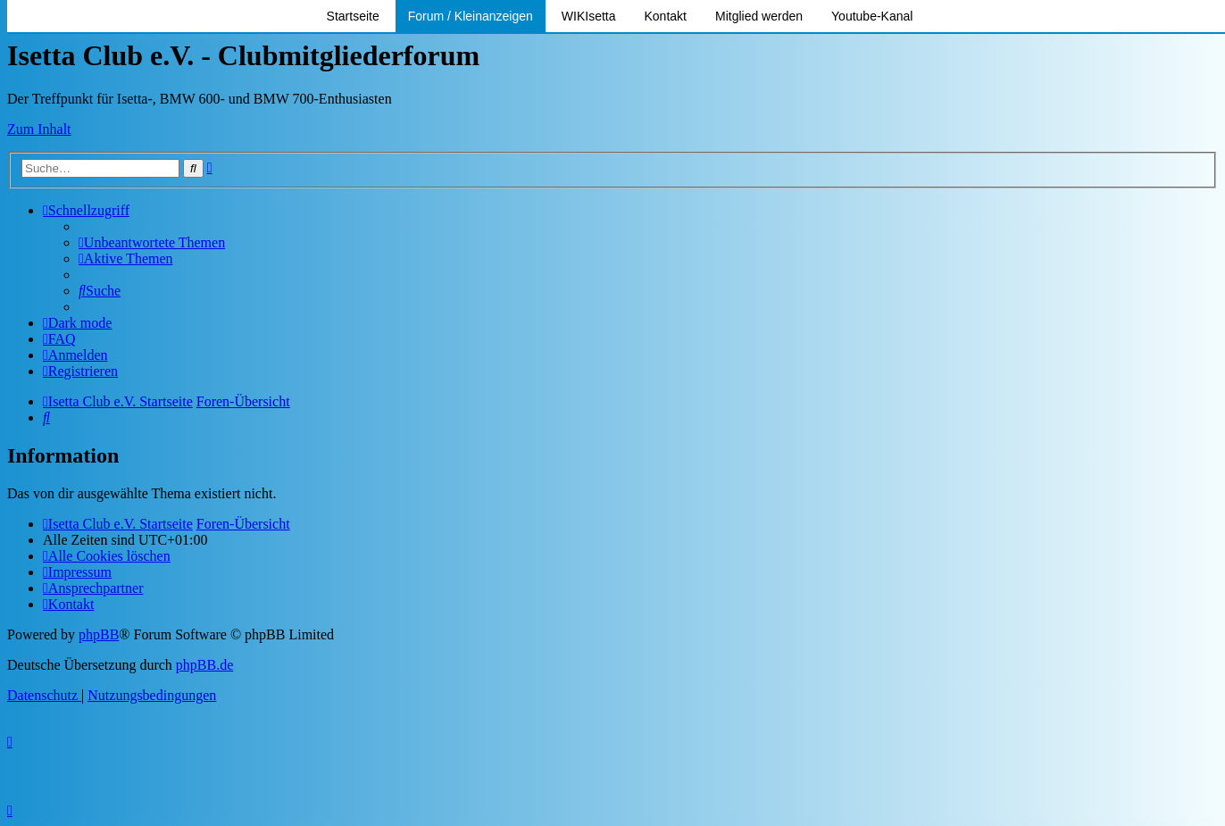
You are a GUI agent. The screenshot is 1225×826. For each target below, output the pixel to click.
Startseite (353, 16)
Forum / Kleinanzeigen (470, 16)
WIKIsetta (589, 16)
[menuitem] (152, 242)
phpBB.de (204, 664)
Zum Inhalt (39, 129)
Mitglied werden (759, 16)
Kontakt (666, 16)
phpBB (99, 634)
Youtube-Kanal (871, 16)
